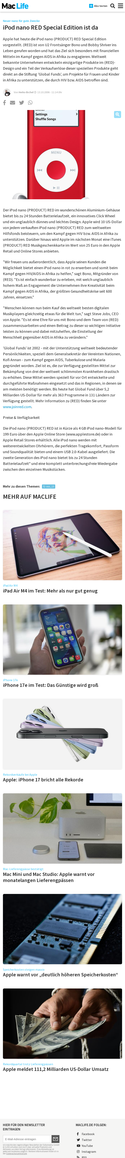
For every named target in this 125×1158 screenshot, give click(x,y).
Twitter (84, 1140)
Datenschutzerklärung (16, 1153)
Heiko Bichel (26, 92)
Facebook (85, 1134)
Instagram (86, 1151)
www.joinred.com (17, 406)
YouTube (85, 1146)
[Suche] (112, 6)
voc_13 (50, 486)
